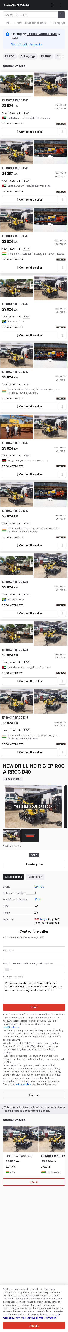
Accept (34, 1325)
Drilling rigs (28, 56)
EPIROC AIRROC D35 (15, 582)
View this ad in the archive (26, 44)
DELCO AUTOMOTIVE (12, 124)
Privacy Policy (23, 1084)
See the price (34, 864)
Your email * (9, 950)
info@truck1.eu (11, 1027)
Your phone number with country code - (28, 963)
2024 (37, 899)
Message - (13, 976)
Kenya (43, 919)
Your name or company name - (23, 937)
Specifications (13, 876)
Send (34, 1007)
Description (35, 876)
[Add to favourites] (62, 131)
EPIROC (10, 56)
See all (34, 1182)
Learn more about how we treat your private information (32, 1316)
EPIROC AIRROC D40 (42, 34)
